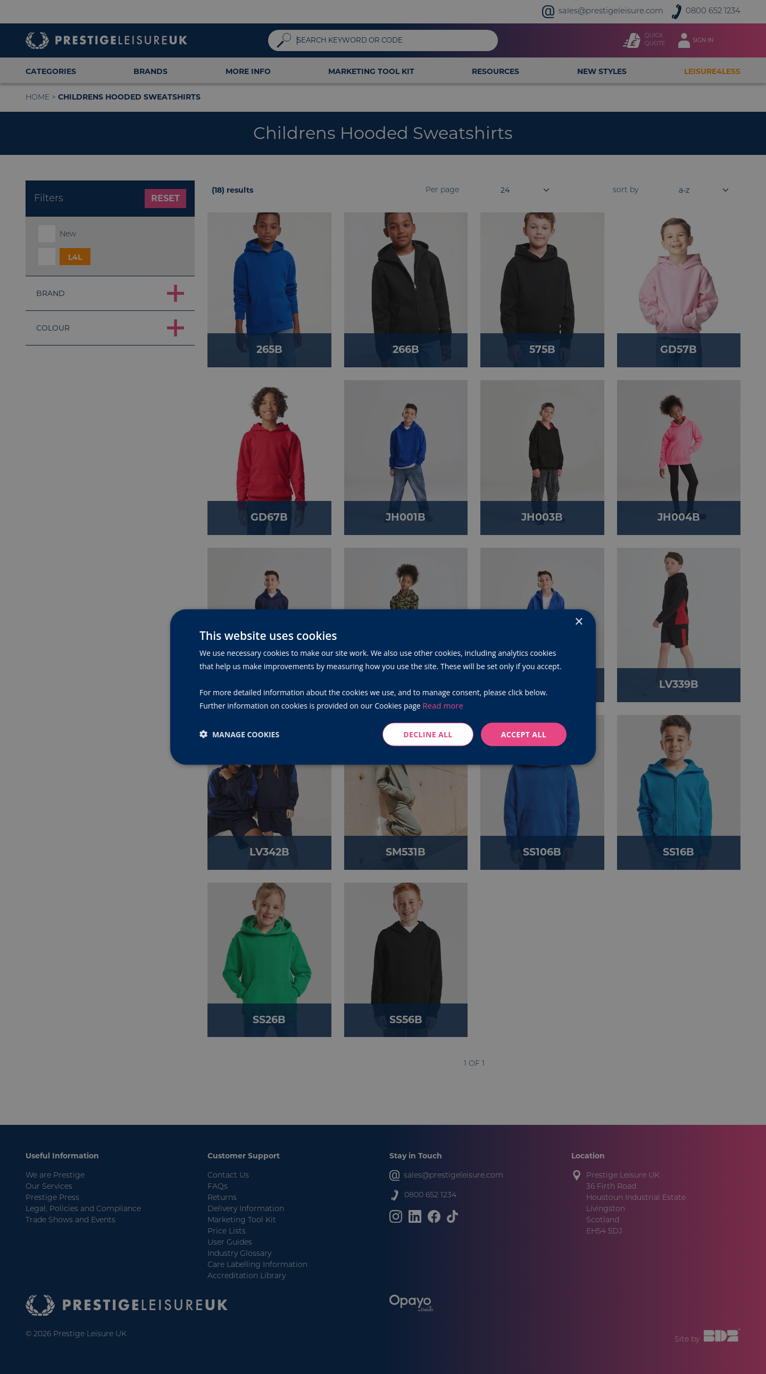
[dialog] (383, 687)
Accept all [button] (523, 734)
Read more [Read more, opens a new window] (442, 705)
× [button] (578, 622)
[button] (239, 734)
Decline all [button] (427, 734)
